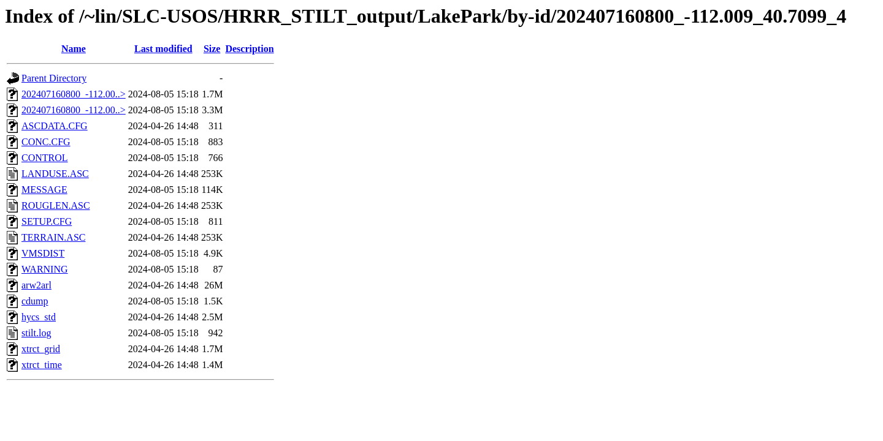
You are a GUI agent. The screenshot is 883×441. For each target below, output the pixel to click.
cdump (34, 301)
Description (249, 48)
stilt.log (36, 333)
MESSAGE (44, 189)
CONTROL (44, 158)
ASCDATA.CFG (54, 126)
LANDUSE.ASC (55, 173)
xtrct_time (41, 365)
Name (73, 48)
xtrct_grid (40, 349)
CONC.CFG (46, 142)
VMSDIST (42, 253)
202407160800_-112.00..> (73, 94)
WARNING (44, 269)
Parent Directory (53, 78)
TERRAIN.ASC (53, 237)
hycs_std (38, 317)
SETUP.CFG (46, 221)
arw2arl (36, 285)
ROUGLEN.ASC (55, 205)
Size (212, 48)
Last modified (163, 48)
